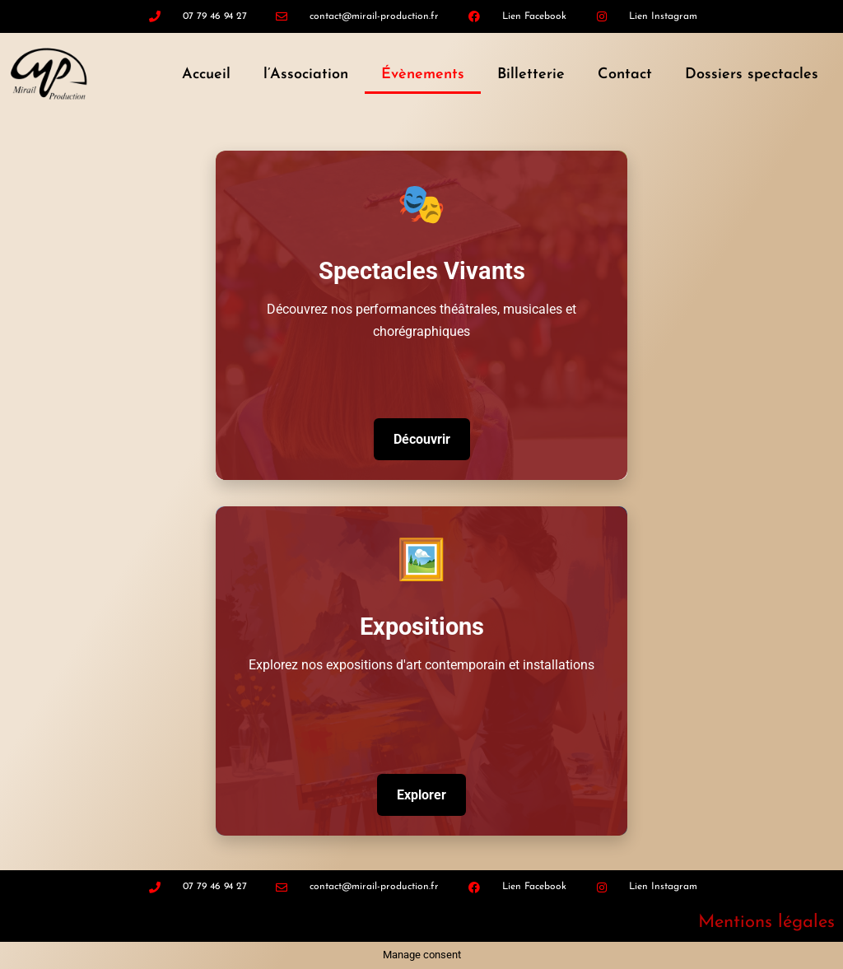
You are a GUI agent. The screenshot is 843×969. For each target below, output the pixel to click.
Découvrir (422, 439)
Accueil (206, 74)
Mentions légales (766, 922)
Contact (625, 74)
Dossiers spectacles (751, 74)
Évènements (422, 74)
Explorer (421, 795)
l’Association (305, 74)
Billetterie (531, 74)
